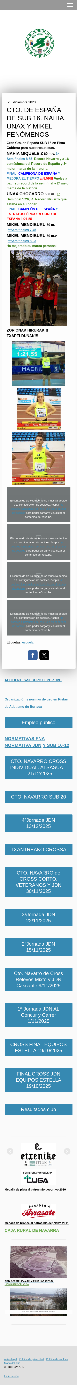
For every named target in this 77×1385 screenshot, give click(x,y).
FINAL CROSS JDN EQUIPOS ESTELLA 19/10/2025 (38, 1080)
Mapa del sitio (12, 1363)
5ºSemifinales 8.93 (22, 241)
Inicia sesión (11, 1376)
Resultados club (38, 1109)
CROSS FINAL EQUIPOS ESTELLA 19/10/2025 (38, 1047)
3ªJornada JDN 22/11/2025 (38, 917)
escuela (27, 642)
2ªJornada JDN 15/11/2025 (38, 947)
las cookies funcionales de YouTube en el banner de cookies (38, 508)
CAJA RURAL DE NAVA (27, 1230)
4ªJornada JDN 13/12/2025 (38, 823)
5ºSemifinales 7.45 (22, 230)
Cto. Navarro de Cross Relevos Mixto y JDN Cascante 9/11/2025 (38, 979)
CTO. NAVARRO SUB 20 (38, 797)
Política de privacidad (31, 1359)
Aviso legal (10, 1359)
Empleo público (38, 722)
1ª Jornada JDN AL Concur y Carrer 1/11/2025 (39, 1015)
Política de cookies (57, 1359)
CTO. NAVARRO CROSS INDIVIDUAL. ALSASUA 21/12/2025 (38, 767)
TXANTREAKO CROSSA (38, 849)
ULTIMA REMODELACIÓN (17, 1284)
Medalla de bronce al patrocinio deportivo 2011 (37, 1223)
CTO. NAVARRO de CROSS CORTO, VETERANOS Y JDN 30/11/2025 (38, 882)
